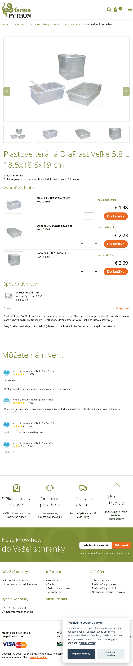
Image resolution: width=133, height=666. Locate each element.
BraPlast (18, 175)
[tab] (109, 10)
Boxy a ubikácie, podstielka (45, 24)
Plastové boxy (72, 24)
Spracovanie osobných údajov (20, 584)
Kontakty (53, 580)
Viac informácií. (38, 657)
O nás (51, 584)
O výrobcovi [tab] (123, 308)
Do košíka (116, 216)
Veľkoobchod (55, 592)
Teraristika (19, 24)
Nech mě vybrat (87, 643)
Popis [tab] (6, 308)
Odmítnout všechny (110, 653)
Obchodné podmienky (15, 580)
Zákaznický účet (101, 580)
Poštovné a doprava (59, 588)
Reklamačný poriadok (104, 584)
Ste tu (5, 24)
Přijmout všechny (81, 653)
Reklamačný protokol (104, 588)
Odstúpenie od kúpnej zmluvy (108, 592)
